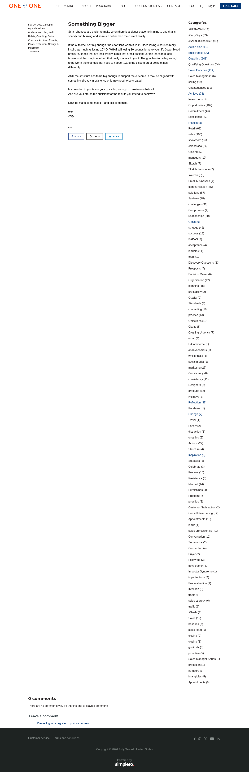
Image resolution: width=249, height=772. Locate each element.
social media (198, 361)
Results (53, 40)
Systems (196, 198)
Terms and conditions (66, 738)
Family (194, 425)
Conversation (199, 536)
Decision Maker (200, 274)
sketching (196, 175)
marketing (197, 367)
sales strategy (199, 600)
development (198, 565)
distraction (196, 431)
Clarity (194, 326)
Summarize (197, 542)
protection (196, 664)
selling (195, 82)
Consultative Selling (203, 513)
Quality (194, 297)
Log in (211, 6)
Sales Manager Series (204, 658)
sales (195, 134)
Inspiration (34, 48)
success (196, 233)
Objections (197, 320)
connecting (197, 309)
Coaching (41, 36)
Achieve (43, 40)
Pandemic (196, 408)
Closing (195, 151)
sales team (197, 629)
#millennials (197, 355)
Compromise (198, 210)
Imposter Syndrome (202, 571)
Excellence (197, 116)
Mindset (196, 484)
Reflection (41, 44)
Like (70, 127)
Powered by (81, 763)
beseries (195, 624)
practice (196, 315)
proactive (196, 653)
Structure (196, 449)
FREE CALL (231, 6)
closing (194, 635)
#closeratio (197, 146)
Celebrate (196, 466)
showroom (197, 140)
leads (193, 525)
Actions (195, 443)
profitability (197, 291)
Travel (194, 420)
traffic (193, 594)
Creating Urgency (201, 332)
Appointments (199, 519)
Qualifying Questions (204, 64)
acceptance (197, 245)
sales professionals (203, 530)
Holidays (195, 396)
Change (52, 44)
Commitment (199, 111)
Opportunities (200, 105)
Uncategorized (200, 87)
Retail (194, 128)
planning (196, 285)
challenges (197, 204)
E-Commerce (198, 344)
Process (196, 472)
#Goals (194, 612)
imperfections (198, 577)
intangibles (197, 676)
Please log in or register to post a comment (63, 723)
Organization (199, 280)
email (193, 338)
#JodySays (198, 35)
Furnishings (197, 489)
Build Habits (198, 52)
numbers (195, 670)
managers (197, 157)
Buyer (194, 554)
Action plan (41, 32)
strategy (196, 227)
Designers (196, 384)
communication (200, 186)
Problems (196, 495)
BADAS (195, 239)
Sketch (194, 163)
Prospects (196, 268)
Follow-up (196, 559)
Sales (194, 618)
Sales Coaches (201, 70)
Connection (197, 548)
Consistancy (198, 373)
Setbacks (196, 460)
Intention (195, 589)
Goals (31, 44)
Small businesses (201, 181)
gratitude (196, 390)
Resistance (197, 478)
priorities (195, 501)
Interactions (198, 99)
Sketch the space (201, 169)
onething (195, 437)
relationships (199, 215)
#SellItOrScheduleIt (203, 41)
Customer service (39, 738)
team (194, 256)
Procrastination (199, 583)
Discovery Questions (204, 262)
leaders (195, 251)
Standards (196, 303)
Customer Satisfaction (204, 507)
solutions (196, 192)
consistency (198, 379)
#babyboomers (199, 350)
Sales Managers (202, 76)
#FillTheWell (198, 29)
